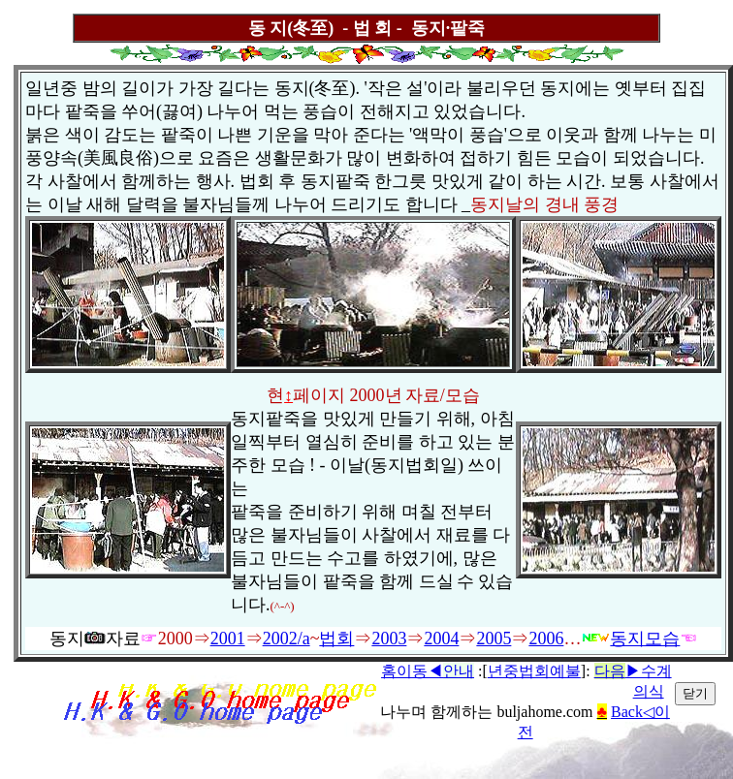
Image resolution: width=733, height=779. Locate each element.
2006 (545, 638)
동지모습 (630, 638)
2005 (493, 638)
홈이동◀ (427, 671)
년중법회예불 (534, 671)
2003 (388, 638)
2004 (441, 638)
